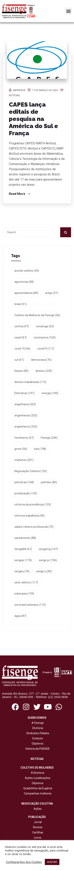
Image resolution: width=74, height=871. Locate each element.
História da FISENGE (37, 748)
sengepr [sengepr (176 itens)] (23, 560)
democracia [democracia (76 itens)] (41, 359)
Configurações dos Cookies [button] (24, 862)
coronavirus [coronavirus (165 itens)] (45, 337)
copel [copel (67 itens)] (20, 337)
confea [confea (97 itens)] (21, 326)
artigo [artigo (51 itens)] (51, 293)
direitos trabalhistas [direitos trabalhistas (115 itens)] (30, 382)
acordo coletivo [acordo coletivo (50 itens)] (26, 270)
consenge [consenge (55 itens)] (45, 326)
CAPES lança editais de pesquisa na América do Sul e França (33, 119)
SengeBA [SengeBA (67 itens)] (23, 549)
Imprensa (19, 90)
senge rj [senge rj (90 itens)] (44, 571)
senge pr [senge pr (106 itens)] (48, 560)
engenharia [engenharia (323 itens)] (25, 404)
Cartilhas (37, 832)
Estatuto (37, 738)
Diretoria (37, 728)
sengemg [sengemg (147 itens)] (48, 549)
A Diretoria (37, 772)
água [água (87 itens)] (20, 615)
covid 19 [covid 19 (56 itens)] (22, 348)
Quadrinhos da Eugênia (37, 788)
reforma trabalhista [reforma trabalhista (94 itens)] (29, 515)
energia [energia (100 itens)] (49, 393)
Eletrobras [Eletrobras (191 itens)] (24, 393)
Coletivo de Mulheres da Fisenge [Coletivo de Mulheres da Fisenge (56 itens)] (37, 315)
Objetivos (37, 743)
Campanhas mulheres (37, 793)
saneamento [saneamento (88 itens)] (25, 538)
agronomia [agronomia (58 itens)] (24, 281)
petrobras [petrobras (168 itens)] (24, 482)
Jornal (38, 822)
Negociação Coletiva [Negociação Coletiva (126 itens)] (30, 471)
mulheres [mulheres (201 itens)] (24, 460)
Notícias (14, 95)
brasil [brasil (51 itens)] (20, 304)
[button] (68, 11)
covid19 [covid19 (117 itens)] (45, 348)
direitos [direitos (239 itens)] (44, 370)
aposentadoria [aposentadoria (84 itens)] (26, 293)
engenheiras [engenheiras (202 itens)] (25, 415)
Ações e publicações (37, 778)
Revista (37, 827)
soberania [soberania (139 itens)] (24, 593)
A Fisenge (37, 722)
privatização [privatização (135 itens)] (25, 493)
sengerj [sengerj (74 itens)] (21, 571)
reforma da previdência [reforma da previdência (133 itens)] (32, 504)
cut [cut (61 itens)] (19, 359)
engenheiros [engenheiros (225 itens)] (25, 426)
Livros (37, 837)
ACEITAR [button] (52, 861)
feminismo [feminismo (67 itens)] (24, 437)
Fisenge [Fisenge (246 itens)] (49, 437)
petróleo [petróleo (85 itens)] (49, 482)
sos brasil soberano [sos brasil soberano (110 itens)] (30, 604)
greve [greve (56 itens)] (20, 448)
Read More (19, 194)
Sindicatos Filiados (37, 733)
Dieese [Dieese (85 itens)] (21, 370)
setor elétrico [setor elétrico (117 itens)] (26, 582)
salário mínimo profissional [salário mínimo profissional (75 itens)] (33, 526)
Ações (37, 808)
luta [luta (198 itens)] (40, 448)
